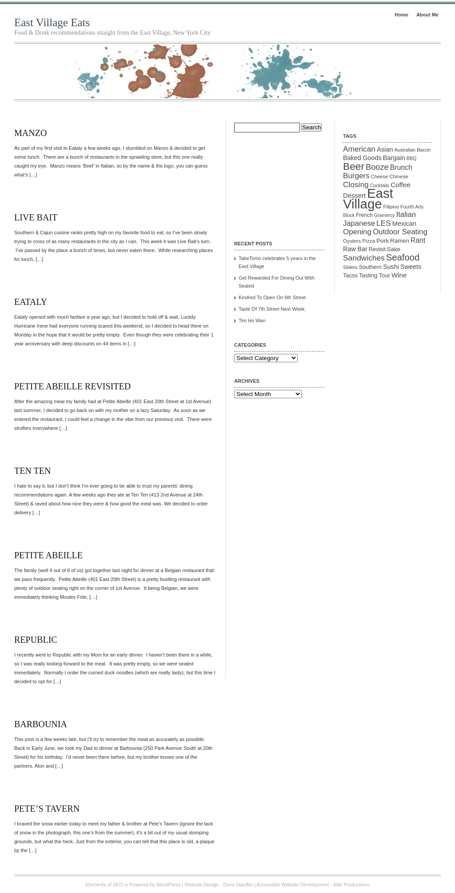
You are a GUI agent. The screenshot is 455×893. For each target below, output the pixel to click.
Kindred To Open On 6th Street (272, 297)
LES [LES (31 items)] (383, 223)
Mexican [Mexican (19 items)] (404, 223)
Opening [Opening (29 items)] (357, 232)
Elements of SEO (104, 884)
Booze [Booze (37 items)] (377, 167)
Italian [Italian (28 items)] (406, 214)
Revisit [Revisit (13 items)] (377, 249)
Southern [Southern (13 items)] (370, 267)
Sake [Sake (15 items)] (393, 249)
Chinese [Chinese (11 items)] (398, 176)
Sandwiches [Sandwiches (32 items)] (364, 257)
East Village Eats (52, 22)
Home (401, 14)
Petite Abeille (48, 555)
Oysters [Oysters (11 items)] (352, 241)
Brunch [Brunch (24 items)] (401, 167)
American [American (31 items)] (359, 148)
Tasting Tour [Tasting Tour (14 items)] (374, 275)
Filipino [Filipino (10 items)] (391, 206)
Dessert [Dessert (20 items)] (354, 195)
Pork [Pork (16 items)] (382, 240)
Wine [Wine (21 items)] (399, 275)
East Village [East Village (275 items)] (368, 198)
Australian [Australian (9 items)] (404, 149)
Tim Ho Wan (252, 320)
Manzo (30, 133)
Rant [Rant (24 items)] (418, 240)
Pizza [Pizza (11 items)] (368, 241)
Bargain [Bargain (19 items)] (394, 157)
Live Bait (35, 217)
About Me (427, 14)
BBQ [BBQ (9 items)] (412, 158)
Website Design (201, 884)
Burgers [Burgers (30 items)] (356, 176)
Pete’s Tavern (47, 808)
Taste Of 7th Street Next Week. (272, 309)
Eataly (30, 302)
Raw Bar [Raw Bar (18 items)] (355, 248)
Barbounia (40, 724)
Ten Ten (32, 471)
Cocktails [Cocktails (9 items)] (379, 185)
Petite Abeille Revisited (72, 386)
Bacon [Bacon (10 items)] (424, 149)
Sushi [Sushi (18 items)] (391, 266)
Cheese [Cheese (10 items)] (379, 176)
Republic (35, 640)
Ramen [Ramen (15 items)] (399, 240)
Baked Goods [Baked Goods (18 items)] (362, 157)
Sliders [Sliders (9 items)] (350, 267)
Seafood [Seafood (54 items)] (402, 257)
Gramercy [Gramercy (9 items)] (384, 215)
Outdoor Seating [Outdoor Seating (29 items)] (400, 232)
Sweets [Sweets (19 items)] (411, 266)
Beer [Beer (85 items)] (353, 166)
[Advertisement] (278, 180)
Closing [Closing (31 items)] (356, 184)
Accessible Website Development (292, 884)
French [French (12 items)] (364, 215)
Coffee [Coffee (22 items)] (401, 184)
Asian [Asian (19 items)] (385, 149)
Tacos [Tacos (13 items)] (350, 275)
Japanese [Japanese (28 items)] (359, 223)
